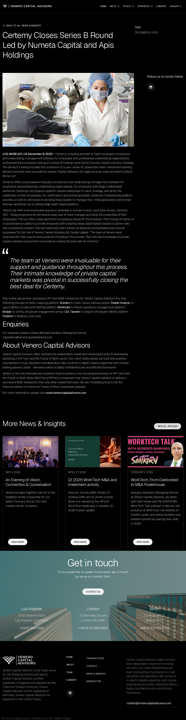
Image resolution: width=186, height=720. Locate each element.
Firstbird (7, 320)
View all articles (167, 439)
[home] (27, 6)
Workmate (63, 311)
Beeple (6, 316)
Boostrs (65, 307)
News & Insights (96, 687)
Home (103, 6)
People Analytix (120, 307)
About (70, 671)
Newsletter (93, 694)
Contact (161, 6)
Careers (71, 686)
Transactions (95, 671)
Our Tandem (72, 316)
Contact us (93, 592)
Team (69, 679)
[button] (114, 6)
